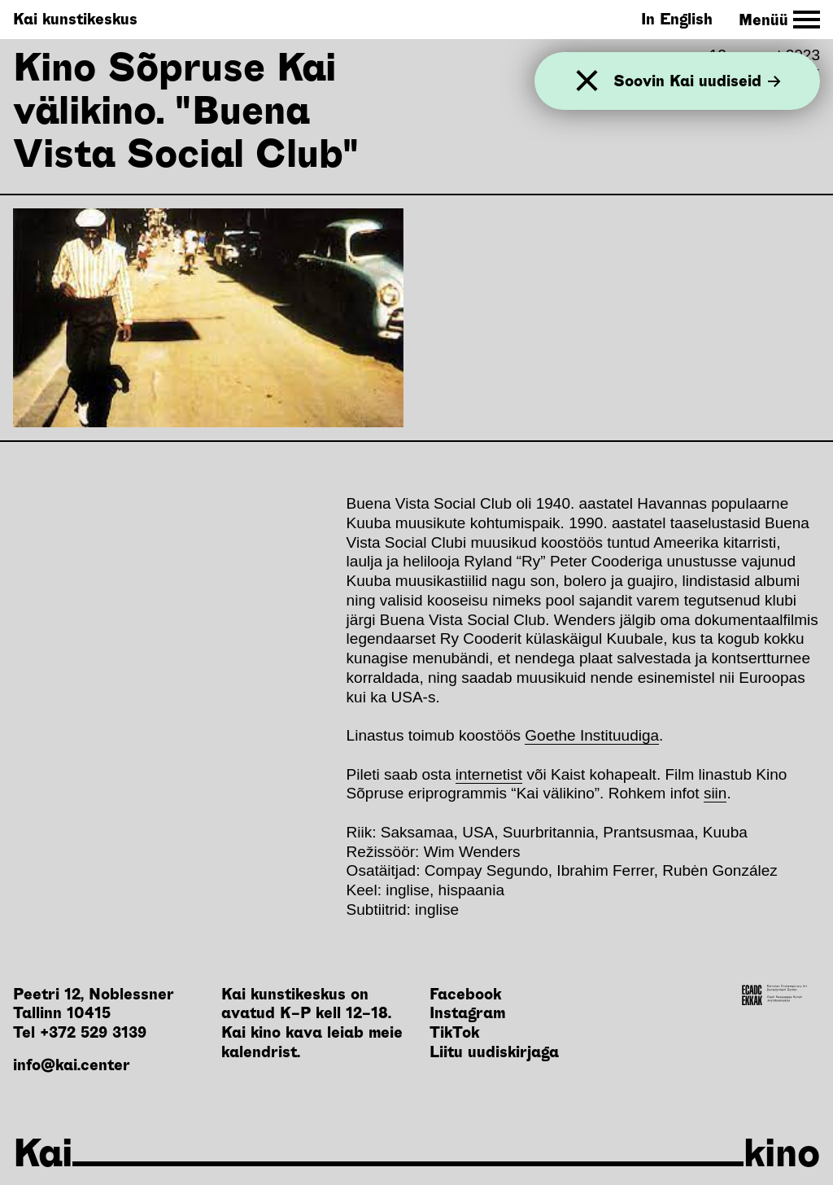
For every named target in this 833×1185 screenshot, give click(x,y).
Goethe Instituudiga (592, 735)
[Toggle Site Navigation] (779, 20)
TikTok (454, 1032)
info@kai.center (71, 1065)
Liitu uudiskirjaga (494, 1052)
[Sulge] (587, 81)
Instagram (467, 1013)
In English (677, 19)
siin (715, 793)
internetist (489, 774)
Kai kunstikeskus (75, 19)
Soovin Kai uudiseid (697, 81)
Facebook (465, 994)
